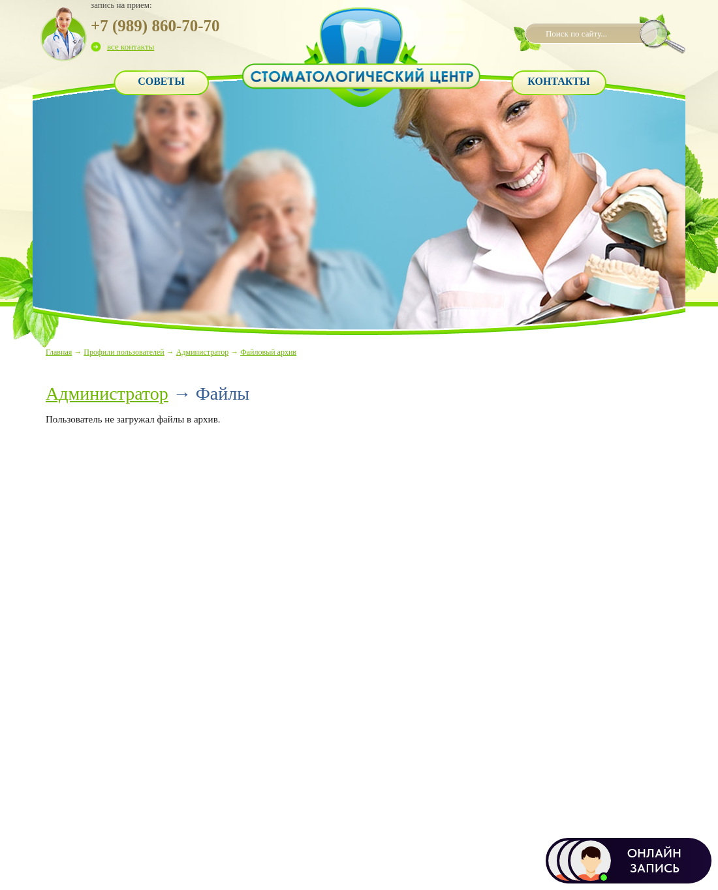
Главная (59, 352)
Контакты (558, 81)
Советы (161, 81)
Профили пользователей (124, 352)
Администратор (202, 352)
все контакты (130, 47)
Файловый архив (268, 352)
